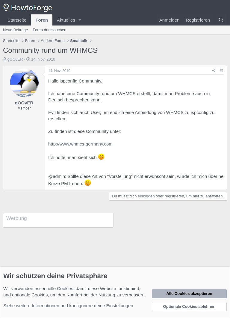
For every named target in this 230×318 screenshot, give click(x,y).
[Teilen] (214, 71)
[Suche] (221, 20)
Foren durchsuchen (49, 30)
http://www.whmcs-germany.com (80, 143)
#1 (222, 71)
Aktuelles (66, 19)
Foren (41, 19)
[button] (80, 20)
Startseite (16, 19)
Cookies (65, 288)
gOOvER (15, 59)
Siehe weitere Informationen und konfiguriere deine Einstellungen (68, 305)
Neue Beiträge (15, 30)
